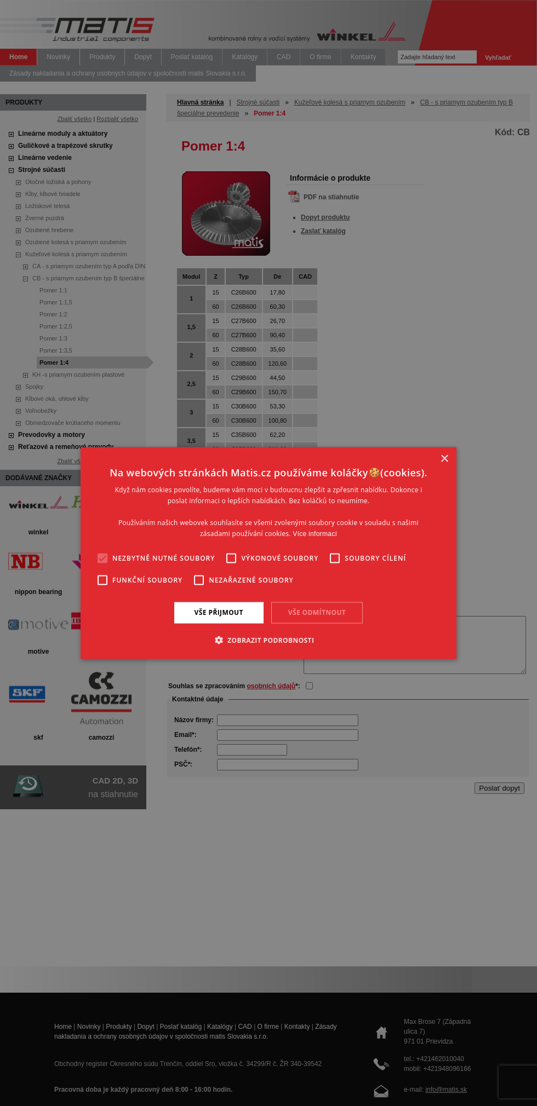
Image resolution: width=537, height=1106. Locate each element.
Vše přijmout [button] (219, 612)
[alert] (268, 553)
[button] (269, 639)
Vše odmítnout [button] (317, 612)
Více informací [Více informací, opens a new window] (315, 533)
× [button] (444, 459)
